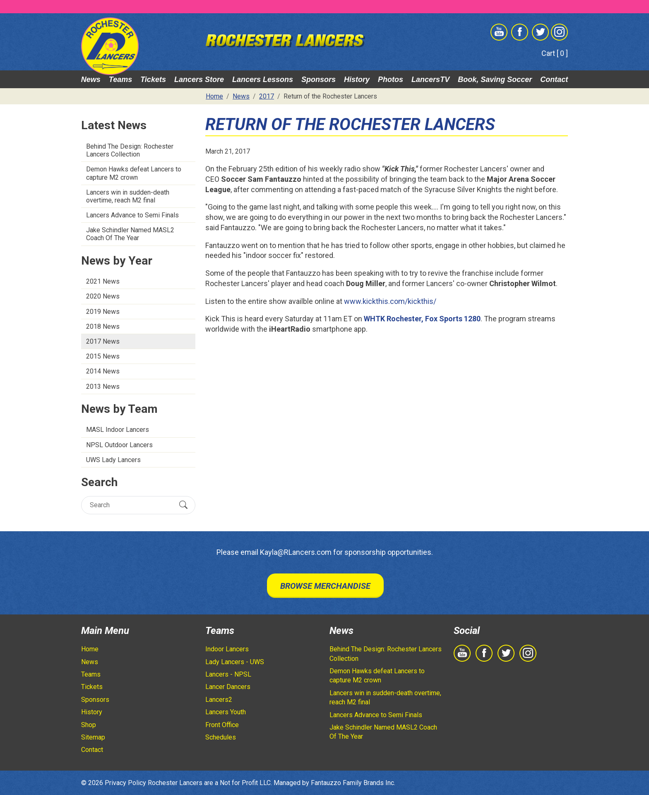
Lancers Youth (225, 712)
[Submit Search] (183, 504)
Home (90, 649)
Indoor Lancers (227, 649)
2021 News (103, 281)
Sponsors (318, 79)
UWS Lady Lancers (113, 460)
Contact (554, 79)
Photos (390, 79)
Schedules (220, 737)
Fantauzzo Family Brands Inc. (353, 783)
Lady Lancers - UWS (234, 662)
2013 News (103, 386)
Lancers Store (199, 79)
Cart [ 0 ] (554, 53)
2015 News (103, 356)
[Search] (131, 505)
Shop (88, 725)
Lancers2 (218, 699)
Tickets (153, 79)
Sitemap (93, 737)
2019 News (103, 312)
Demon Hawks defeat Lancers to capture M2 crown (133, 173)
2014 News (103, 371)
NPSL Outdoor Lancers (119, 445)
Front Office (222, 725)
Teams (120, 79)
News (91, 79)
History (357, 79)
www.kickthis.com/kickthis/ (390, 301)
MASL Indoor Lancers (117, 430)
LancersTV (430, 79)
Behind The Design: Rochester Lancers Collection (129, 150)
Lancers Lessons (262, 79)
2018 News (103, 326)
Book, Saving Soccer (495, 79)
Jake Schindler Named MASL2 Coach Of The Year (130, 234)
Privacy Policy (125, 783)
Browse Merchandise (325, 586)
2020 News (103, 296)
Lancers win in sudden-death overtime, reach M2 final (127, 196)
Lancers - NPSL (228, 674)
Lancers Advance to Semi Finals (132, 215)
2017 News (103, 341)
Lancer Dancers (227, 687)
